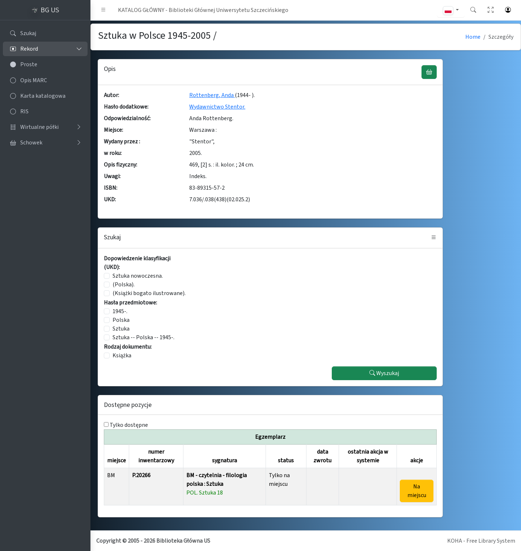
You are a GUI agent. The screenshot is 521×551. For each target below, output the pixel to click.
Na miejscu (416, 491)
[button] (103, 10)
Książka (122, 355)
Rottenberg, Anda (212, 95)
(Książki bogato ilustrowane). (149, 293)
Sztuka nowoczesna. (138, 276)
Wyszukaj (384, 373)
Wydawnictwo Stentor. (217, 107)
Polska (121, 320)
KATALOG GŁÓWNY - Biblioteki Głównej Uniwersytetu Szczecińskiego (203, 10)
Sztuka (121, 329)
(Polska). (124, 285)
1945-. (120, 311)
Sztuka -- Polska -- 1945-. (143, 337)
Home (472, 37)
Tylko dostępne (129, 425)
